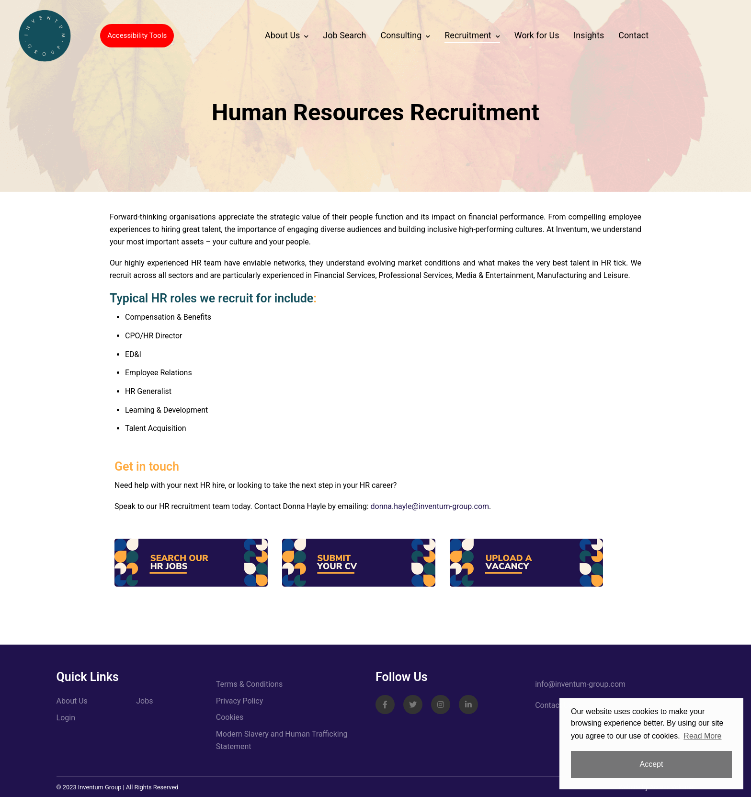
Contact (633, 35)
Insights (588, 35)
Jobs (144, 700)
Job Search (344, 35)
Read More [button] (702, 736)
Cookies (229, 717)
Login (66, 717)
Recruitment (467, 35)
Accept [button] (651, 764)
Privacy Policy (239, 700)
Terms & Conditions (249, 684)
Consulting (400, 35)
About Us (282, 35)
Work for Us (536, 35)
